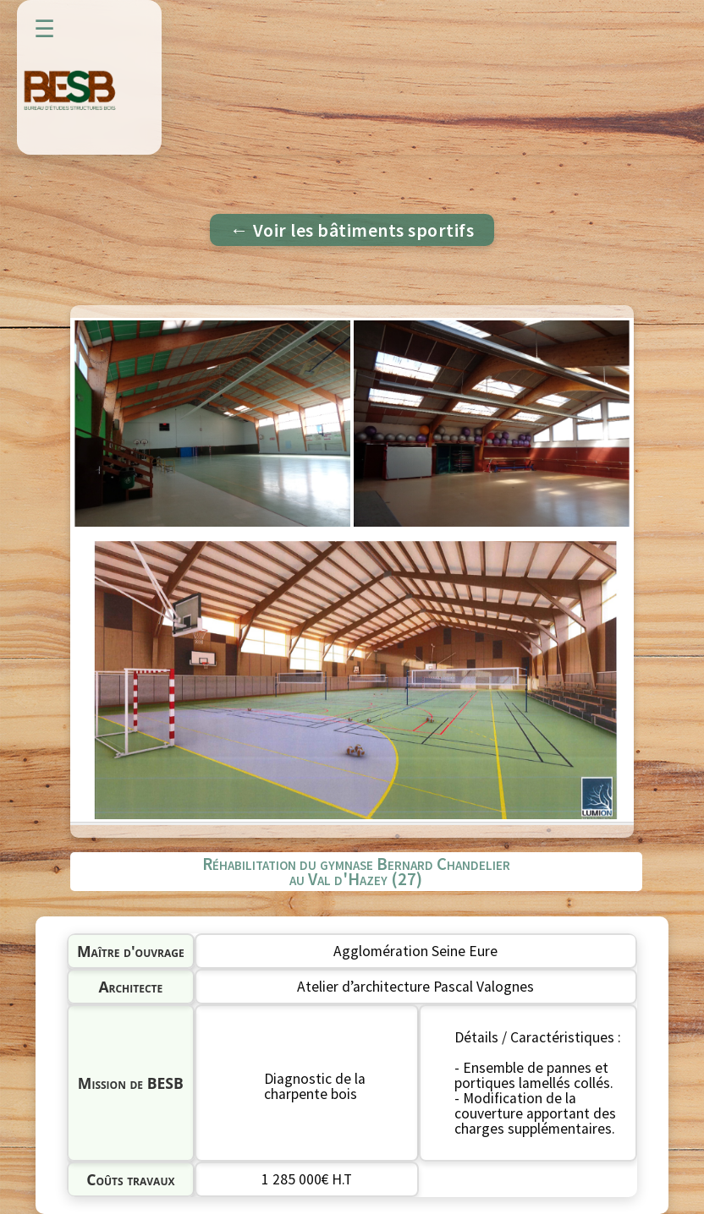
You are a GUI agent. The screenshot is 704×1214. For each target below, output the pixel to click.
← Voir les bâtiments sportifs (352, 230)
